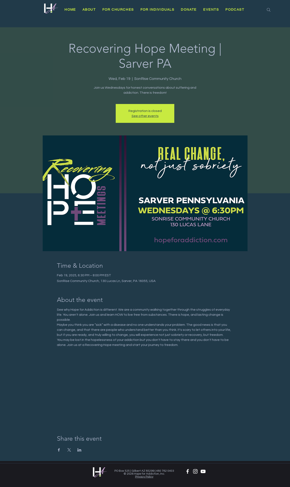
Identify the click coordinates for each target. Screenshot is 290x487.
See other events (145, 116)
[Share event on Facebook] (59, 450)
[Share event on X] (69, 450)
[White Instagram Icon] (195, 471)
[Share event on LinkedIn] (79, 450)
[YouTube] (203, 471)
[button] (89, 9)
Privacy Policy (144, 476)
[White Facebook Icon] (188, 471)
